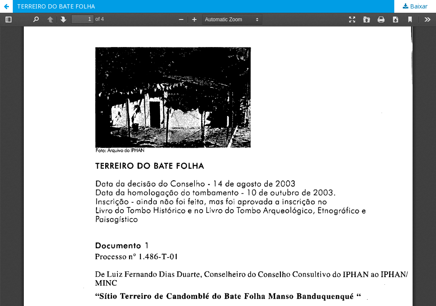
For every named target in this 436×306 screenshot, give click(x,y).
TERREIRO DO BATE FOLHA (56, 6)
